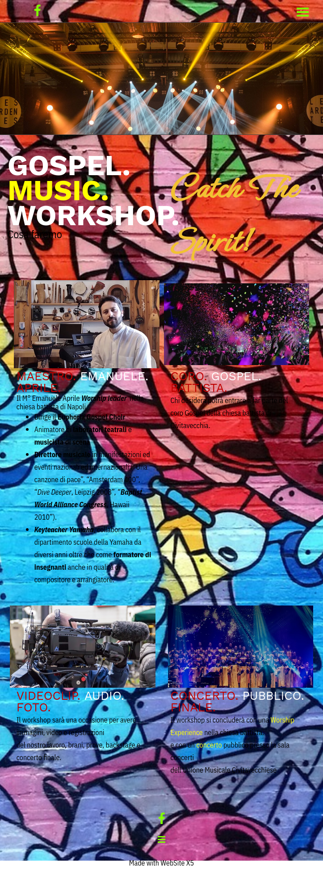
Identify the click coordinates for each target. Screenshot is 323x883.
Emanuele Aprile (56, 398)
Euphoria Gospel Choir (91, 416)
